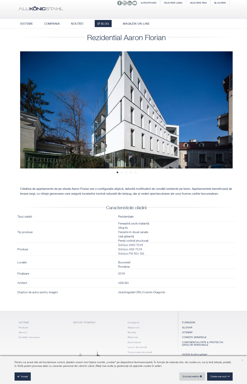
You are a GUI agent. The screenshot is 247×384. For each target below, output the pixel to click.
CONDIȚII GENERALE (194, 337)
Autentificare (148, 2)
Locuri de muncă (137, 347)
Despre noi (134, 327)
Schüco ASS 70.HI (130, 249)
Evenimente (134, 342)
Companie (133, 322)
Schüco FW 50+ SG (131, 253)
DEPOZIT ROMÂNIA (84, 322)
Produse (23, 327)
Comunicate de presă (140, 352)
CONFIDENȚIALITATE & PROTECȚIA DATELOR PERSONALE (202, 343)
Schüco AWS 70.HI (130, 245)
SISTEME (24, 322)
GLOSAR (187, 327)
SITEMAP (187, 332)
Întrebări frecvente (29, 337)
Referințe (133, 337)
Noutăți (132, 332)
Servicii (23, 332)
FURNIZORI (188, 322)
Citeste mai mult (218, 376)
